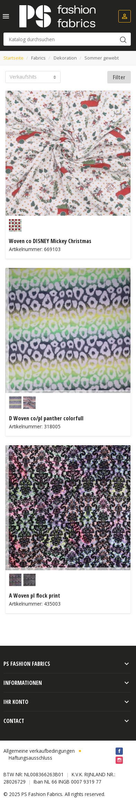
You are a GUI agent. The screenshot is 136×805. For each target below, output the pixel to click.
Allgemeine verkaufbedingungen (39, 751)
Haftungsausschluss (30, 757)
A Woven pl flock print (34, 595)
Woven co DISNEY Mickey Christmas (50, 241)
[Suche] (67, 39)
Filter (119, 77)
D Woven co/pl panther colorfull (46, 418)
